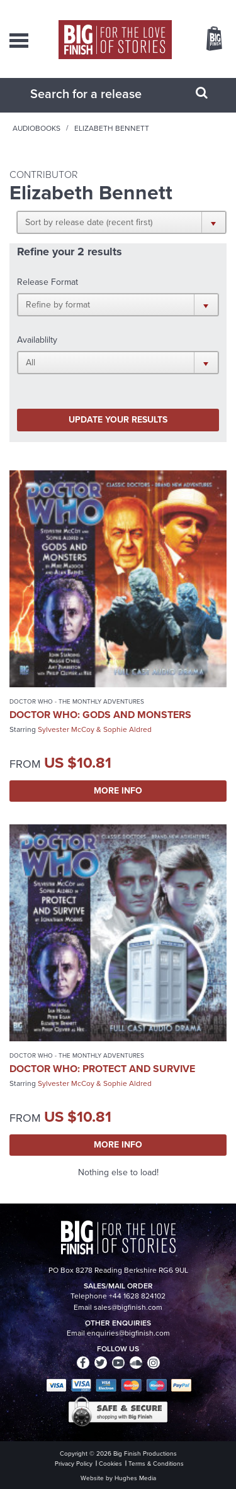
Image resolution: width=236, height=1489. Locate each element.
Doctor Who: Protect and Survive (102, 1068)
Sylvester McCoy (66, 729)
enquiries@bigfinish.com (128, 1333)
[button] (121, 222)
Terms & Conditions (156, 1463)
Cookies (110, 1463)
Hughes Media (135, 1478)
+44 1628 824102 (137, 1296)
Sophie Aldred (127, 729)
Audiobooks (36, 128)
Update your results (118, 419)
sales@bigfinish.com (128, 1307)
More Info (118, 790)
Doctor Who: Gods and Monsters (100, 714)
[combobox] (102, 93)
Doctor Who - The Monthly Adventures (76, 701)
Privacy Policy (74, 1463)
